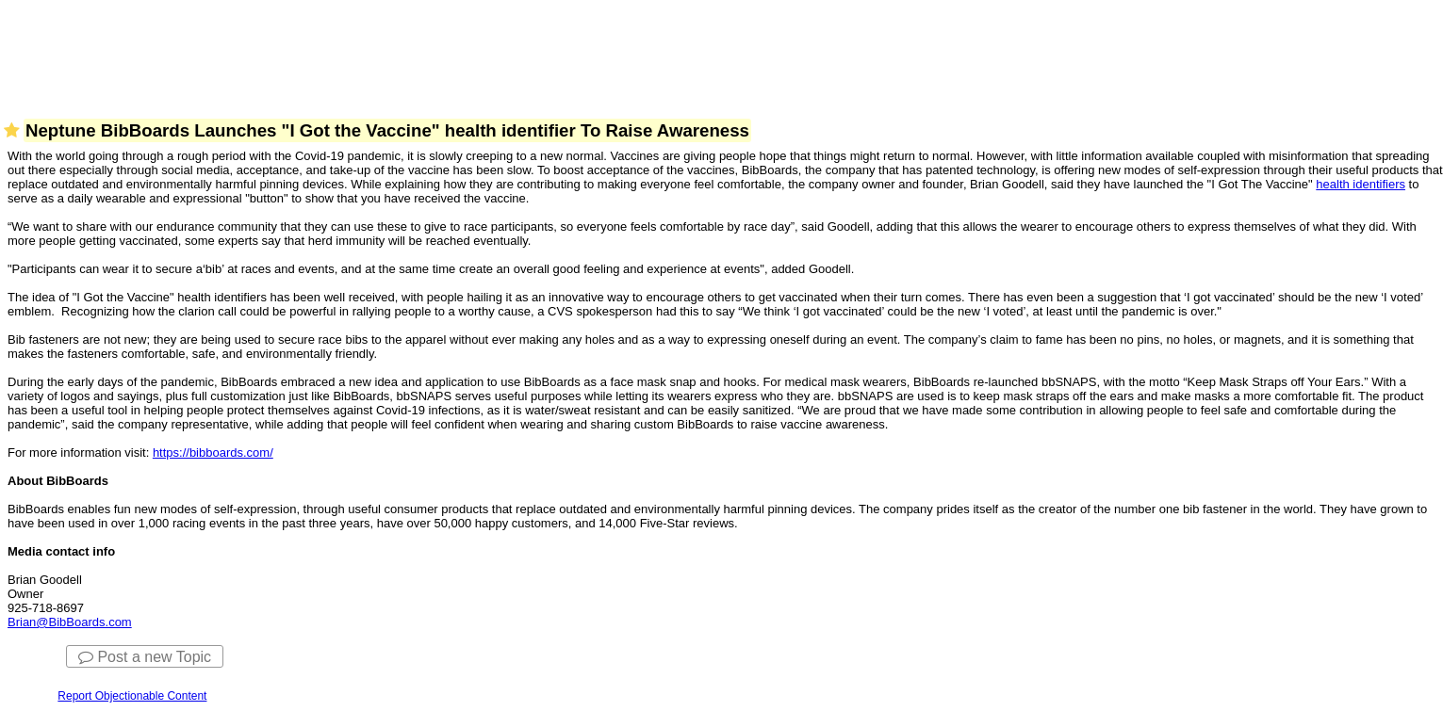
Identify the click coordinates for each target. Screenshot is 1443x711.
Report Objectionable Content (131, 696)
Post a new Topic (144, 657)
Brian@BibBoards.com (70, 622)
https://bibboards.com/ (213, 452)
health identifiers (1360, 184)
